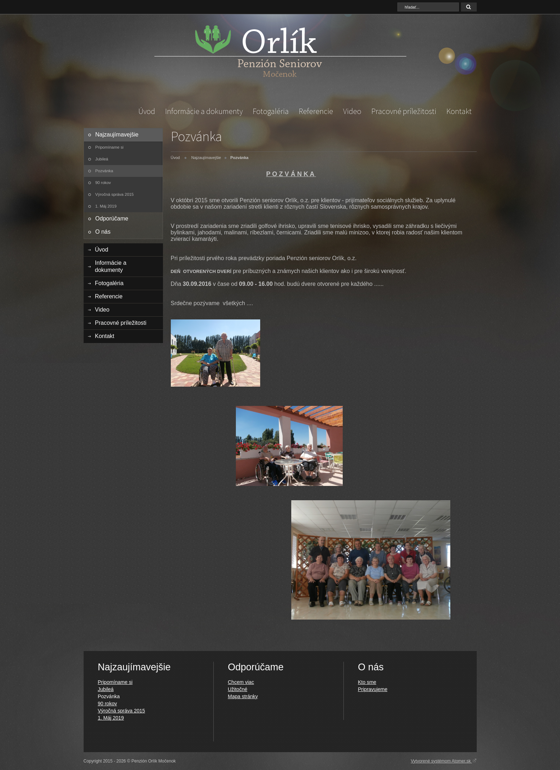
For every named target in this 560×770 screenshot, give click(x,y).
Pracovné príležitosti (403, 111)
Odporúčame (112, 218)
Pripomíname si (109, 147)
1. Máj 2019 (106, 206)
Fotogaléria (271, 111)
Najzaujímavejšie (117, 134)
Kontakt (459, 111)
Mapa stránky (243, 696)
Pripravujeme (372, 689)
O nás (103, 232)
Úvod (146, 111)
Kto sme (367, 682)
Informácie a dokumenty (204, 111)
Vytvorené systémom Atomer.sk (444, 761)
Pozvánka (104, 171)
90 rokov (103, 182)
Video (352, 111)
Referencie (316, 111)
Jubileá (101, 159)
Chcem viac (241, 682)
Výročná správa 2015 (114, 194)
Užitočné (237, 689)
